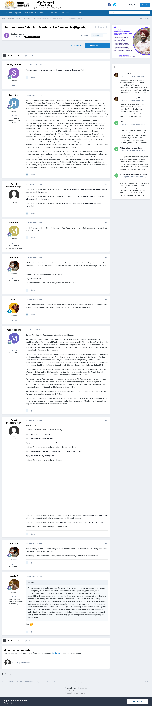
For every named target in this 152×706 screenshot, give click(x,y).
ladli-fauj (13, 257)
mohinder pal (14, 330)
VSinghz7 (125, 124)
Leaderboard (66, 13)
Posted (34, 65)
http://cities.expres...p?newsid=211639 (40, 434)
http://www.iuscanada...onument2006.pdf (41, 443)
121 (14, 85)
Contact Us (82, 688)
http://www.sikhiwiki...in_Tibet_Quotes (40, 456)
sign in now (56, 653)
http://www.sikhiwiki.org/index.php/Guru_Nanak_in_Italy (81, 522)
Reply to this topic (97, 45)
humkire (13, 95)
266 (14, 320)
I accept (137, 702)
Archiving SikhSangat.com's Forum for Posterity (134, 74)
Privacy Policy (70, 688)
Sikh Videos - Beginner (12, 13)
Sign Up (145, 5)
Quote (33, 77)
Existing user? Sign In (128, 5)
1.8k (14, 597)
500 (14, 116)
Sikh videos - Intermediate (35, 13)
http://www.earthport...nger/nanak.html (93, 515)
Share (84, 35)
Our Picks (78, 13)
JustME (14, 576)
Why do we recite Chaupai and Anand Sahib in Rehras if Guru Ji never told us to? (134, 174)
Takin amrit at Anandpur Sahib (131, 148)
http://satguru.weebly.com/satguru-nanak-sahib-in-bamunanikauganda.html (55, 70)
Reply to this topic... (23, 663)
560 (14, 351)
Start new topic (75, 45)
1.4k (14, 243)
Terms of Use (9, 703)
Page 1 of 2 (28, 56)
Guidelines (53, 13)
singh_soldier (19, 34)
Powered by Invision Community (76, 693)
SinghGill (125, 76)
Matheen (13, 222)
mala (13, 299)
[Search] (124, 12)
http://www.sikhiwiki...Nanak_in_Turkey (40, 438)
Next (13, 56)
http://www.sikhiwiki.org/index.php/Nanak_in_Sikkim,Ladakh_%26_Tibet (53, 451)
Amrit (121, 122)
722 (14, 278)
